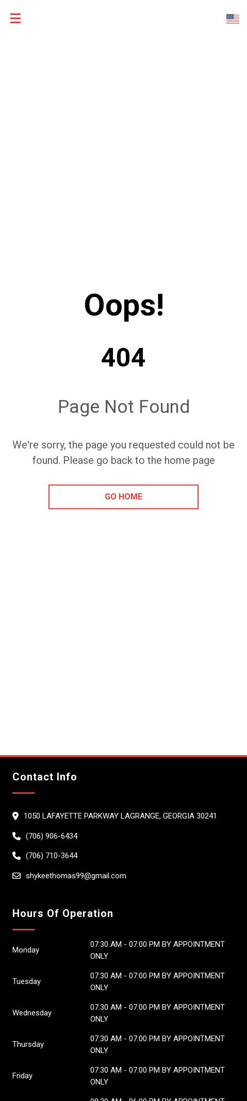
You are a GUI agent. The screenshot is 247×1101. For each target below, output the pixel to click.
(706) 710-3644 (51, 855)
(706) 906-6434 (51, 836)
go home (123, 497)
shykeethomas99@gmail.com (76, 875)
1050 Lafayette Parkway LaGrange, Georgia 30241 (120, 816)
